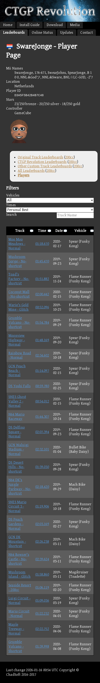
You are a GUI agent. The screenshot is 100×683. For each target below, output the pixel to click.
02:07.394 (42, 432)
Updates (66, 32)
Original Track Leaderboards (40, 157)
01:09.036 (42, 600)
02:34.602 (42, 355)
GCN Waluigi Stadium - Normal (18, 449)
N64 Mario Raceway (16, 416)
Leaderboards (14, 32)
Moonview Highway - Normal (16, 340)
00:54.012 (42, 401)
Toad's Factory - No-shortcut (18, 278)
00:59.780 (42, 386)
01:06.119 (42, 587)
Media (75, 25)
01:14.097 (42, 371)
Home (7, 25)
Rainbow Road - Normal (19, 355)
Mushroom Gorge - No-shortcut (17, 261)
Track (19, 231)
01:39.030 (42, 467)
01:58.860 (42, 574)
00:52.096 (42, 307)
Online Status (42, 32)
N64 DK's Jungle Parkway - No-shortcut (19, 487)
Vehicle (80, 231)
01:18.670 (42, 244)
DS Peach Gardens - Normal (16, 524)
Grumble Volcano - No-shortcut (19, 322)
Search (50, 215)
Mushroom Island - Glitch (19, 574)
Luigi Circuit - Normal (19, 600)
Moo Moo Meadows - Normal (16, 243)
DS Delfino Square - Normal (16, 432)
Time (42, 231)
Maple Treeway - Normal (16, 629)
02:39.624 (42, 559)
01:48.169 (42, 340)
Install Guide (30, 25)
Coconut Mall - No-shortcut (19, 294)
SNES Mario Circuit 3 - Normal (17, 506)
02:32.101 (42, 449)
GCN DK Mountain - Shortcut (17, 541)
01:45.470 (42, 261)
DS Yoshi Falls (19, 386)
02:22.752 (42, 629)
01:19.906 (42, 506)
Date (59, 231)
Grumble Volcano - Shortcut (16, 646)
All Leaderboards (31, 171)
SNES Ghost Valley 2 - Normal (17, 401)
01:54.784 (42, 322)
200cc (69, 157)
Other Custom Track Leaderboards (45, 166)
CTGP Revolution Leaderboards (42, 162)
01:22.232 (42, 613)
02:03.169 (42, 524)
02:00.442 (42, 294)
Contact (86, 32)
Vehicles (50, 198)
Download (55, 25)
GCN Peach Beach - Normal (17, 370)
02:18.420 (42, 487)
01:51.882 (42, 279)
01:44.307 (42, 417)
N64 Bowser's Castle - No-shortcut (18, 559)
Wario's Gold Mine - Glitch (18, 307)
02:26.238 (42, 541)
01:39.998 (42, 646)
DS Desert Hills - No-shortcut (16, 467)
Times (50, 208)
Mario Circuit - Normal (19, 613)
